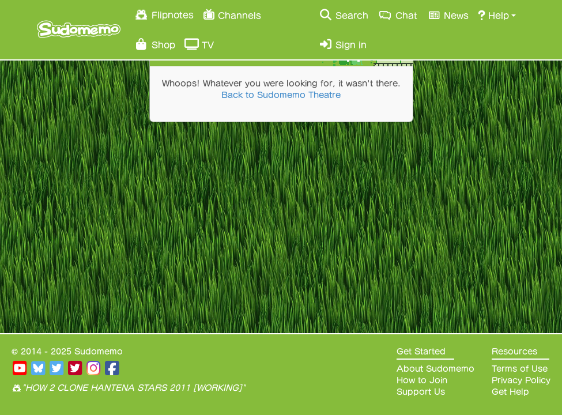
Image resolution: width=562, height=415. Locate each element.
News (448, 15)
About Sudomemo (435, 369)
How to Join (422, 380)
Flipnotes (164, 14)
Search (343, 15)
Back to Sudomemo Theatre (281, 95)
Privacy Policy (521, 380)
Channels (232, 14)
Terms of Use (520, 369)
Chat (397, 15)
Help (493, 15)
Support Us (421, 392)
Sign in (342, 44)
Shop (154, 44)
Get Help (510, 392)
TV (199, 44)
